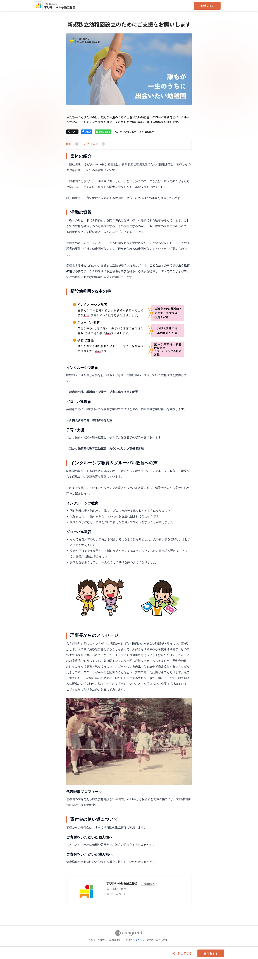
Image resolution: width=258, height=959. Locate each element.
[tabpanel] (129, 509)
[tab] (70, 144)
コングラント (137, 940)
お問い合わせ (118, 889)
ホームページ (118, 894)
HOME (70, 144)
